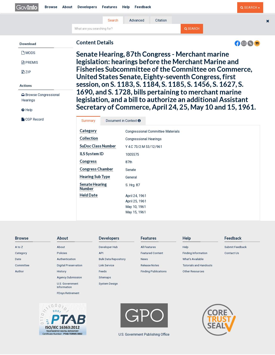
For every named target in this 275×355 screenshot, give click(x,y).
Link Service (106, 265)
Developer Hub (108, 247)
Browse (51, 7)
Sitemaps (105, 277)
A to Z (19, 247)
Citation (162, 21)
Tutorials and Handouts (197, 265)
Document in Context (124, 121)
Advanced (136, 21)
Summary (89, 121)
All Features (148, 247)
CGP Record (32, 120)
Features (112, 7)
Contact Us (232, 253)
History (61, 271)
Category (21, 253)
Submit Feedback (236, 247)
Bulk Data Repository (112, 259)
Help (130, 7)
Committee (22, 265)
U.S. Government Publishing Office (144, 320)
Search (112, 21)
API (101, 253)
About (68, 7)
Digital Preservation (69, 265)
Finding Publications (154, 271)
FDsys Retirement (68, 293)
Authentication (66, 259)
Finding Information (195, 253)
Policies (62, 253)
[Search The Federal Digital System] (192, 29)
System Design (108, 284)
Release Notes (150, 265)
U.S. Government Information (67, 285)
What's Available (193, 259)
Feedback (148, 7)
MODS (28, 53)
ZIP (26, 72)
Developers (89, 7)
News (144, 259)
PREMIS (29, 63)
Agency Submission (69, 277)
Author (19, 271)
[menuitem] (32, 247)
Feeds (103, 271)
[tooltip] (140, 121)
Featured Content (152, 253)
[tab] (112, 20)
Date (18, 259)
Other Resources (193, 271)
